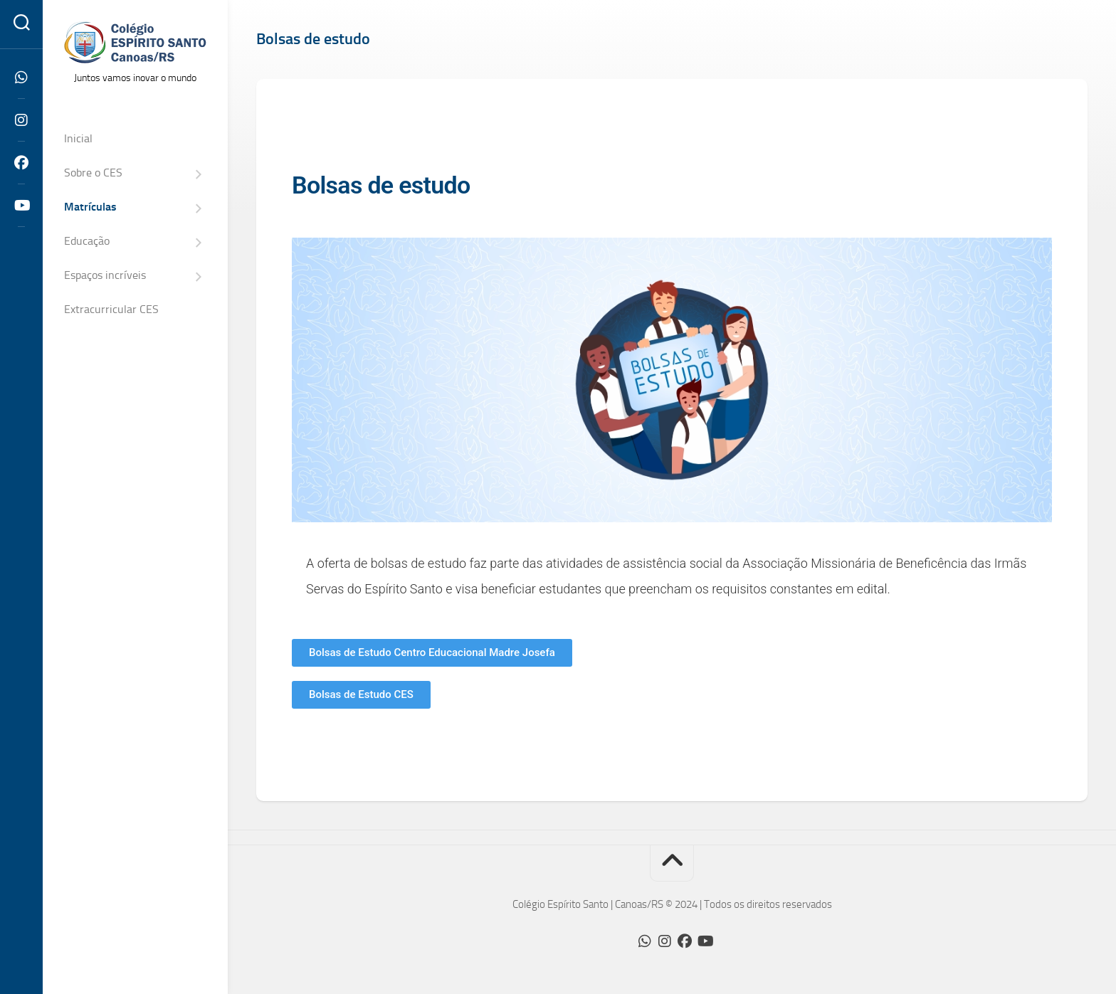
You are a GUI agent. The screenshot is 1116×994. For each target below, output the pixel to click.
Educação (87, 241)
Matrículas (90, 206)
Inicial (78, 138)
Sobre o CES (93, 172)
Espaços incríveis (105, 275)
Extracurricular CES (111, 309)
